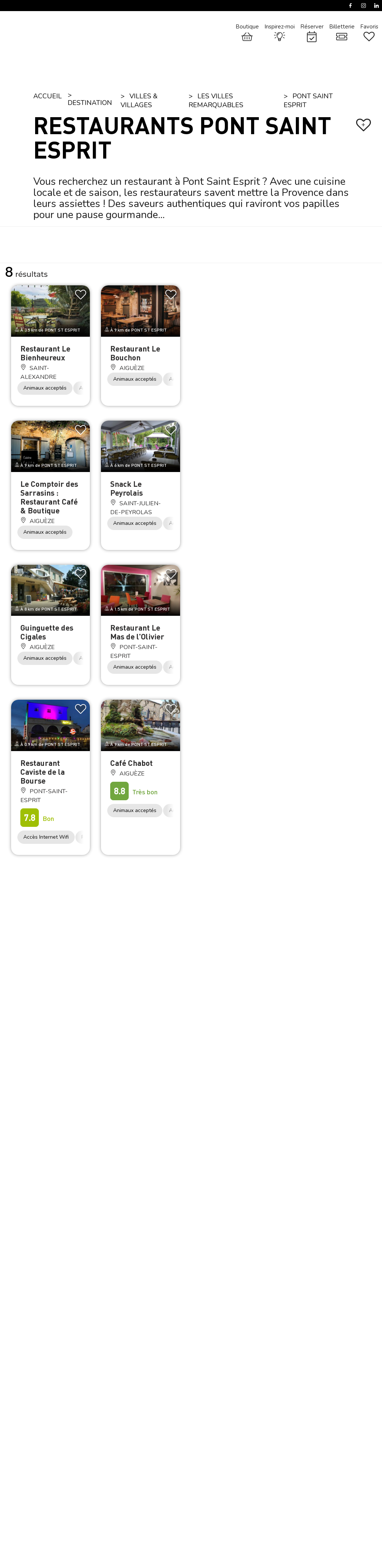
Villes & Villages (139, 100)
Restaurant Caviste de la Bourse (42, 771)
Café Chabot (131, 763)
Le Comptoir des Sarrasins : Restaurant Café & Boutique (49, 497)
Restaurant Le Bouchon (135, 352)
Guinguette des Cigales (46, 631)
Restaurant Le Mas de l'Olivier (137, 631)
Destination (90, 102)
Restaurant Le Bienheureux (45, 352)
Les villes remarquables (216, 100)
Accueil (47, 96)
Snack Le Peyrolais (126, 488)
